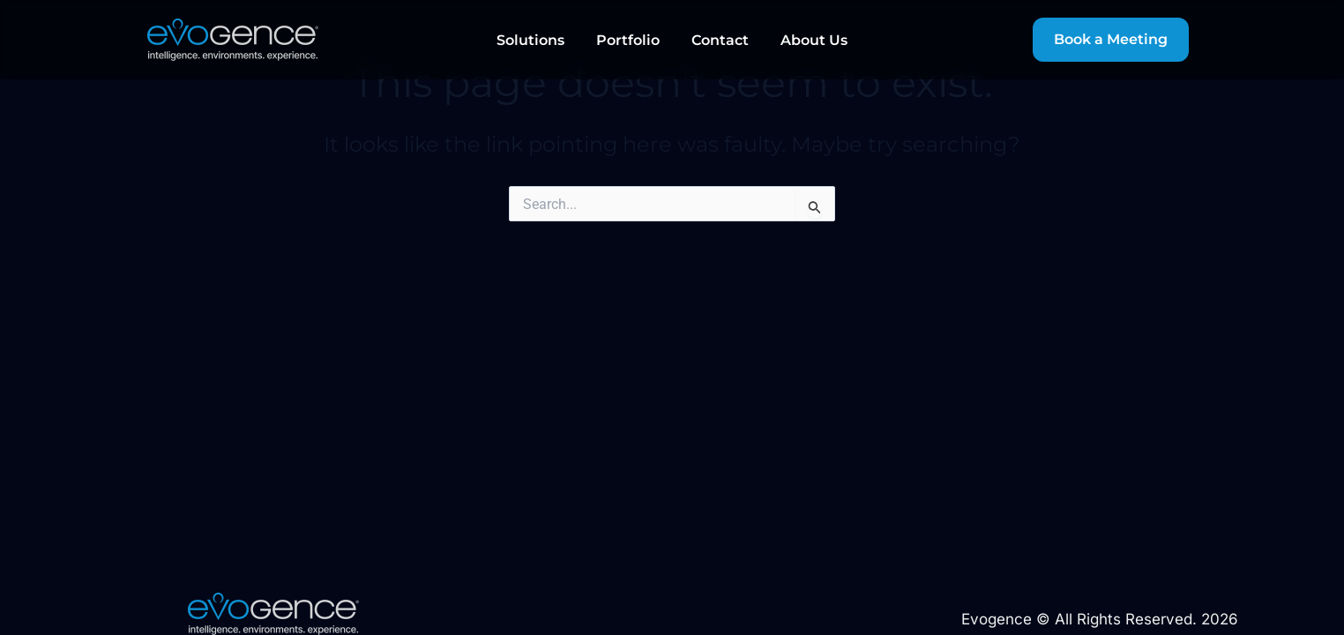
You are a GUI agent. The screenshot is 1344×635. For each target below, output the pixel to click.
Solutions (530, 40)
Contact (720, 40)
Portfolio (628, 40)
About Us (813, 40)
